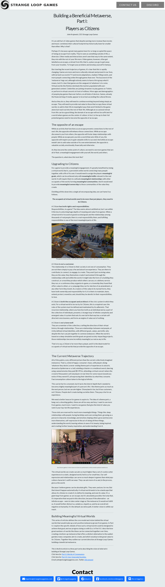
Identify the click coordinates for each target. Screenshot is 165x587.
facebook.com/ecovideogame (109, 578)
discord (153, 4)
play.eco (86, 578)
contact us (127, 4)
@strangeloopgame (66, 578)
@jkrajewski (88, 560)
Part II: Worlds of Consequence (73, 554)
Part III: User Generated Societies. (74, 557)
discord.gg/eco (135, 578)
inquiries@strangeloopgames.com (37, 578)
